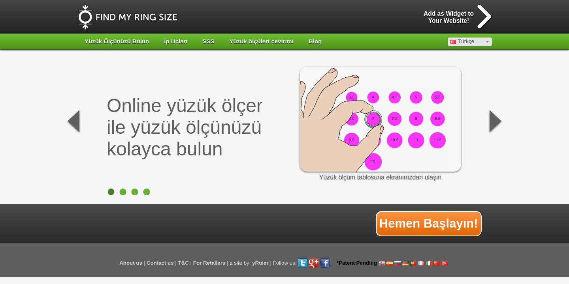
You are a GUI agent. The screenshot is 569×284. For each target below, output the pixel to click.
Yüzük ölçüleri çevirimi (262, 41)
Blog (315, 41)
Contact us (160, 263)
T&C (183, 263)
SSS (209, 41)
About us (130, 263)
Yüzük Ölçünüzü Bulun (117, 41)
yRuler (260, 263)
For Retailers (209, 263)
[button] (470, 41)
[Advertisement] (223, 223)
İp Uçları (175, 41)
